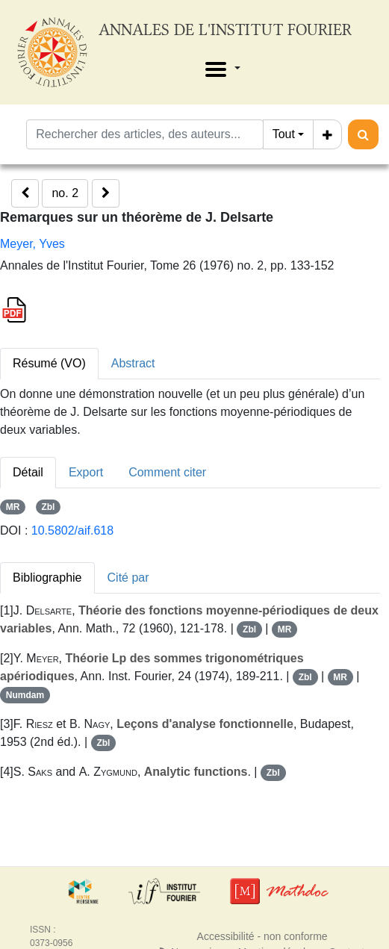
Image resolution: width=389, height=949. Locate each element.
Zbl (48, 507)
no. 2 (65, 193)
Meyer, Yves (32, 243)
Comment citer (167, 472)
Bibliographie (47, 577)
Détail (28, 472)
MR (13, 507)
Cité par (128, 577)
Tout (284, 134)
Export (86, 472)
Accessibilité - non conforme (262, 936)
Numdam (25, 695)
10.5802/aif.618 (72, 530)
